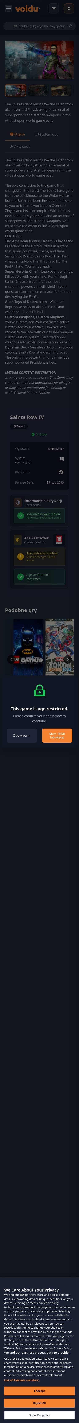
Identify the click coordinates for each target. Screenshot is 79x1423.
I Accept (39, 1393)
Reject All (39, 1405)
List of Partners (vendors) (21, 1382)
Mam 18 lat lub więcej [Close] (57, 736)
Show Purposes (39, 1417)
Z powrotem (21, 735)
